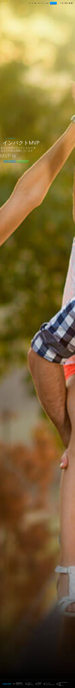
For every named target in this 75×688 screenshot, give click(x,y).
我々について (41, 3)
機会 (35, 3)
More (47, 3)
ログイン (53, 3)
